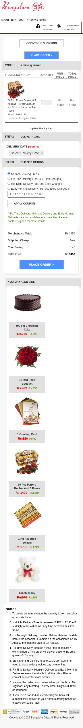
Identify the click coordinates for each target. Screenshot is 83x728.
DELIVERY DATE (23, 146)
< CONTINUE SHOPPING (41, 43)
